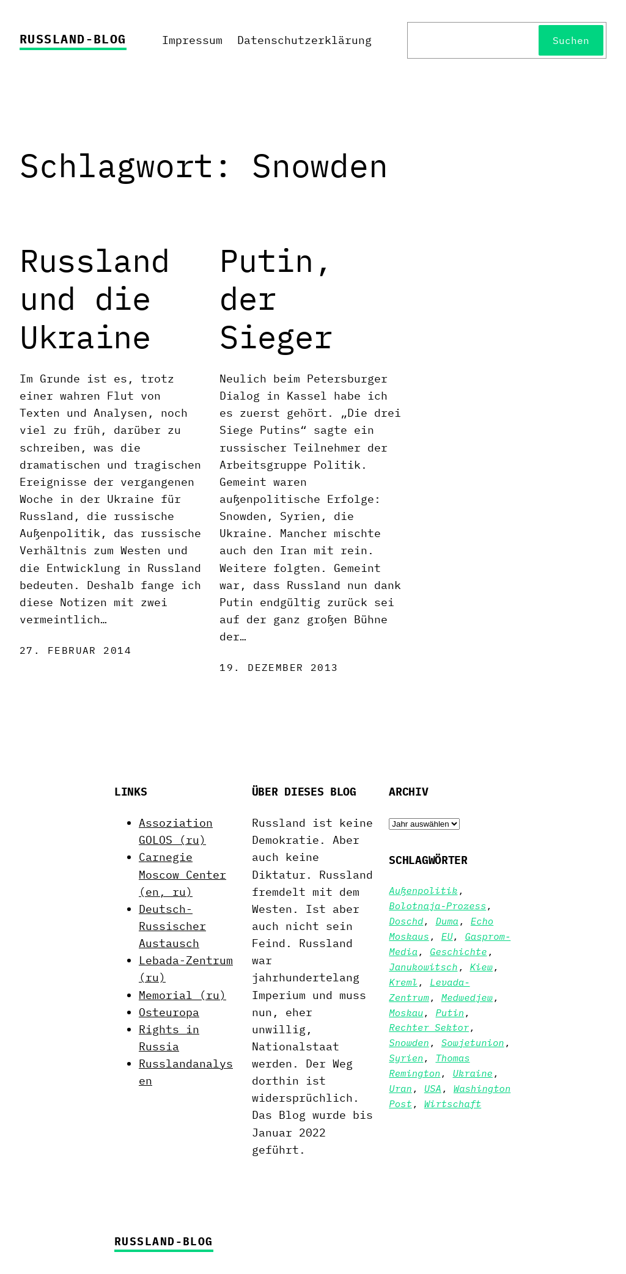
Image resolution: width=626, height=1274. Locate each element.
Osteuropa (169, 1012)
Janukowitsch (423, 967)
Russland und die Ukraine (95, 298)
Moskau (406, 1012)
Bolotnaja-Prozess (437, 905)
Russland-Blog (73, 38)
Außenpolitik (423, 890)
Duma (446, 921)
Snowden (409, 1042)
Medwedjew (467, 997)
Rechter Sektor (429, 1027)
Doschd (406, 921)
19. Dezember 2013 (278, 667)
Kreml (403, 982)
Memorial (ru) (182, 995)
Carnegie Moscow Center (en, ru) (182, 874)
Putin (449, 1012)
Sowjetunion (472, 1042)
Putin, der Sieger (275, 298)
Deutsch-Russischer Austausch (172, 926)
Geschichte (458, 951)
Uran (400, 1088)
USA (432, 1088)
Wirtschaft (452, 1103)
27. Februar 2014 (75, 650)
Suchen (571, 40)
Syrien (406, 1058)
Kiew (481, 967)
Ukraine (472, 1073)
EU (447, 936)
